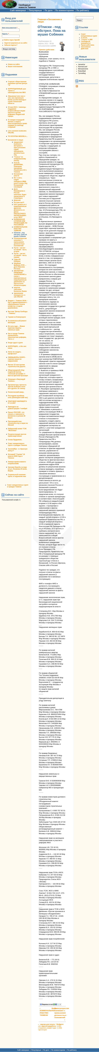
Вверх (52, 1008)
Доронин (17, 200)
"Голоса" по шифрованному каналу (20, 158)
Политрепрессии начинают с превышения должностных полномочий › (59, 1014)
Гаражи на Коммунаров (17, 317)
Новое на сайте (14, 64)
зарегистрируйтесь (48, 1026)
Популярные (35, 10)
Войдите (60, 1024)
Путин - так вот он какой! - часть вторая (20, 249)
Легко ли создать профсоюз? (14, 353)
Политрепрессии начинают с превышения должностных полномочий (20, 242)
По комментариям (64, 10)
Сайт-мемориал (18, 10)
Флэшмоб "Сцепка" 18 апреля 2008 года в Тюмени (16, 456)
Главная (42, 19)
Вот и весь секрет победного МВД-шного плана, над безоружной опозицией (20, 182)
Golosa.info (27, 2)
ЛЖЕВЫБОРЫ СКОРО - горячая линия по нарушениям (17, 359)
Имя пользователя (9, 28)
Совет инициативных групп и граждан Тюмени (17, 444)
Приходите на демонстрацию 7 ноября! (17, 407)
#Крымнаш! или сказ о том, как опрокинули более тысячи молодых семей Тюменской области (17, 99)
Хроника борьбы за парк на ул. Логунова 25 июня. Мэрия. (17, 469)
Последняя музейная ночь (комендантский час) (18, 396)
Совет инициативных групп (89, 35)
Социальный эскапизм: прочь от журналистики (17, 475)
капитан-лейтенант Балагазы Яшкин (20, 289)
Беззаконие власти (18, 175)
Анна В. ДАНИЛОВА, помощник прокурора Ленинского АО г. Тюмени (20, 167)
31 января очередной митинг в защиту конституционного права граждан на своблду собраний (17, 123)
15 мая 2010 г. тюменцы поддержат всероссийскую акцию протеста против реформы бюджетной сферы (17, 111)
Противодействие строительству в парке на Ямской (18, 423)
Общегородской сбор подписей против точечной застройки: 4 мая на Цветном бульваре (18, 373)
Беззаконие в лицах (15, 140)
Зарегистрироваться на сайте (15, 43)
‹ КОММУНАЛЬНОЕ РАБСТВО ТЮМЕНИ (45, 1011)
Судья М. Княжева (17, 260)
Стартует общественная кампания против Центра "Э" (17, 83)
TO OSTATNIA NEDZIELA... (17, 136)
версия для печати (47, 1024)
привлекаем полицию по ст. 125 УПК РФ (19, 295)
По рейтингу (82, 10)
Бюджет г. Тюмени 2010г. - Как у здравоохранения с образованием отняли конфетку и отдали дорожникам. (18, 304)
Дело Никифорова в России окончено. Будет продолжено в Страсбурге (20, 193)
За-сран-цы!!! (19, 202)
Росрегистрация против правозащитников (17, 435)
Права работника (87, 45)
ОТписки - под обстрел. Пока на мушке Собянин (20, 234)
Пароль (5, 34)
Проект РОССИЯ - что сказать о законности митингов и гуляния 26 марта (16, 415)
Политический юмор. (16, 392)
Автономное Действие (85, 48)
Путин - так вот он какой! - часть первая (20, 255)
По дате (49, 10)
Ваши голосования (15, 66)
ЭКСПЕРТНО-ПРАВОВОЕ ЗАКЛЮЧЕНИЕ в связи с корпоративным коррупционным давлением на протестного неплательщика (20, 278)
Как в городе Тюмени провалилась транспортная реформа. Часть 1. (17, 336)
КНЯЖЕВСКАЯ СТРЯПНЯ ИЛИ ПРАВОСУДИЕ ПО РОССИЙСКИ (20, 222)
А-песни (84, 38)
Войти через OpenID (12, 40)
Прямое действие (46, 50)
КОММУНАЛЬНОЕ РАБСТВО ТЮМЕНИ (20, 229)
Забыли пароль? (10, 45)
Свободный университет (86, 42)
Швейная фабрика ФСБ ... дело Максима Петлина (20, 266)
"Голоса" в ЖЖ (86, 39)
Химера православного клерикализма (17, 462)
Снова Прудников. (15, 440)
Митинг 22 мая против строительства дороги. (17, 365)
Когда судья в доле (15, 343)
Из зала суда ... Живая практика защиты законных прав (16, 328)
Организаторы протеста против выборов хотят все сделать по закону (17, 386)
